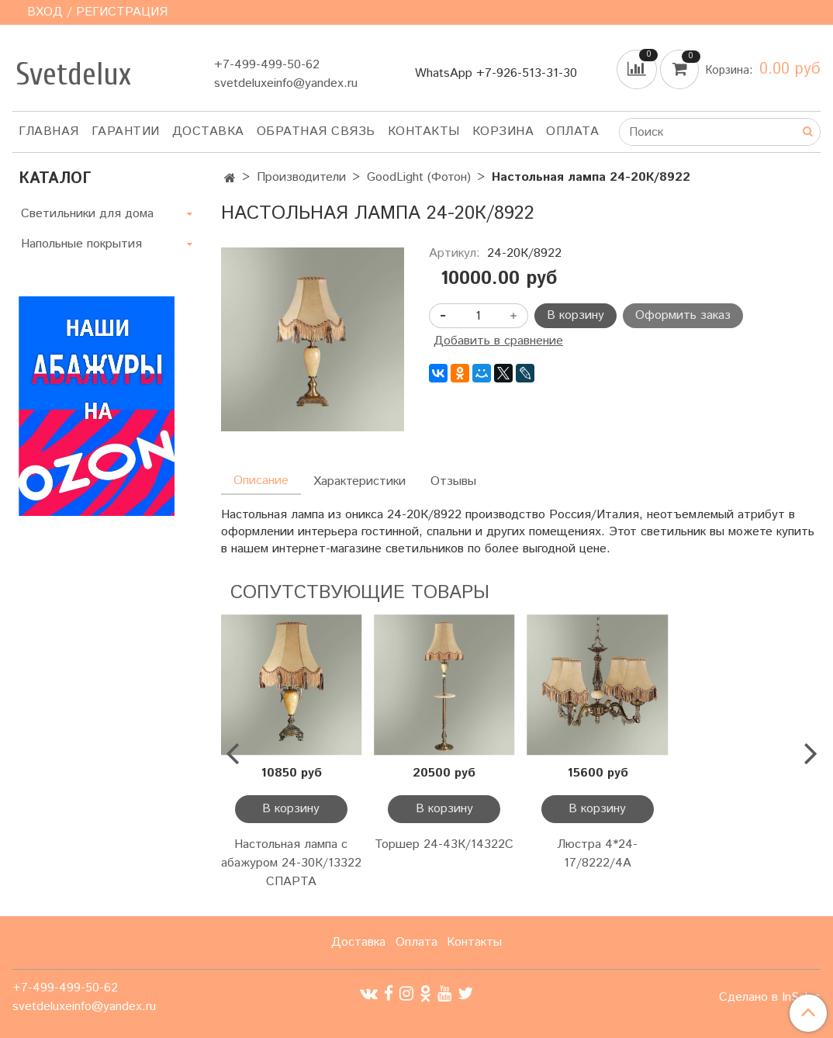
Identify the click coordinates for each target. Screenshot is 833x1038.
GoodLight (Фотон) (419, 177)
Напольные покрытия (81, 244)
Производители (301, 177)
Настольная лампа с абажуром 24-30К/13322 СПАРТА (291, 863)
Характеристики (359, 481)
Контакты (424, 131)
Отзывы (453, 481)
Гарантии (126, 131)
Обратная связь (316, 131)
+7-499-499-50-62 (267, 65)
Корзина (503, 131)
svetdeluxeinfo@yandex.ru (286, 83)
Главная (49, 131)
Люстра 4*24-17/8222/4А (597, 854)
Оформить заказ (683, 315)
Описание (261, 481)
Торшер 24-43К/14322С (444, 844)
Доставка (208, 131)
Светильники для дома (87, 214)
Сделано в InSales (770, 997)
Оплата (572, 131)
